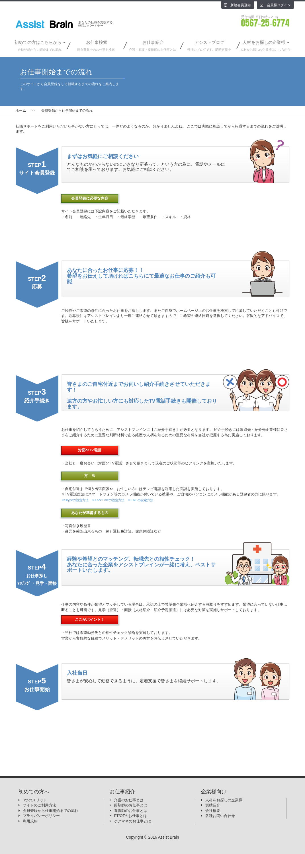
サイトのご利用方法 (39, 805)
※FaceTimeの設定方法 (108, 500)
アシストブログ (209, 46)
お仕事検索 (96, 46)
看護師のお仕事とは (130, 810)
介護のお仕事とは (129, 800)
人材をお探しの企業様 (265, 46)
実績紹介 (212, 805)
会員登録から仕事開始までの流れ (50, 810)
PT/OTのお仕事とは (130, 816)
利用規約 (30, 821)
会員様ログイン (275, 5)
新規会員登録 (237, 5)
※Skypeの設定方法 (75, 500)
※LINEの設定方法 (140, 500)
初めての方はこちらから (39, 46)
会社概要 (212, 810)
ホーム (21, 110)
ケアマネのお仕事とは (132, 821)
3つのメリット (35, 800)
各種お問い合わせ (220, 816)
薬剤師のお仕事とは (130, 805)
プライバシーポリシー (41, 816)
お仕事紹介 (152, 46)
